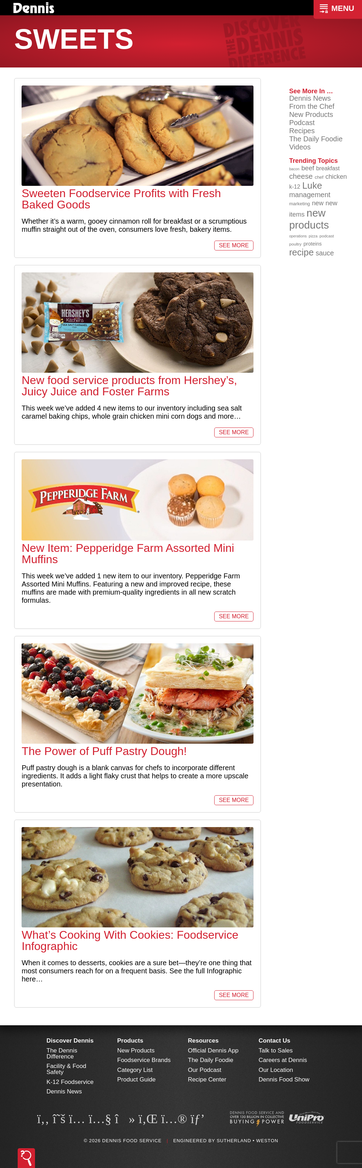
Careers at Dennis (283, 1060)
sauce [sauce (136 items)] (325, 253)
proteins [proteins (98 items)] (313, 244)
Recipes (302, 131)
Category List (135, 1070)
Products (130, 1040)
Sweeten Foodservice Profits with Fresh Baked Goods (121, 199)
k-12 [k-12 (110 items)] (294, 186)
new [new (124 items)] (317, 203)
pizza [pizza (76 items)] (313, 236)
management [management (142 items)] (310, 195)
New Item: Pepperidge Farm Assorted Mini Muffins (128, 554)
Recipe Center (207, 1079)
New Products (311, 114)
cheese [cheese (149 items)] (301, 176)
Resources (203, 1040)
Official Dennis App (213, 1050)
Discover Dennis (70, 1040)
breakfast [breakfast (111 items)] (328, 168)
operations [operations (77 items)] (298, 236)
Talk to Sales (276, 1050)
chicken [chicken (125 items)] (336, 176)
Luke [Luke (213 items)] (312, 185)
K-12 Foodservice (70, 1082)
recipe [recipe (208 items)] (301, 252)
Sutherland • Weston (247, 1140)
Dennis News (310, 98)
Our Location (276, 1070)
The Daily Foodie (316, 139)
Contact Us (275, 1040)
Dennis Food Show (284, 1079)
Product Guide (136, 1079)
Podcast (302, 122)
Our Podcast (205, 1070)
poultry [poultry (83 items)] (295, 244)
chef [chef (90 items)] (319, 177)
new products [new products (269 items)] (309, 219)
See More (234, 245)
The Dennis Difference (62, 1053)
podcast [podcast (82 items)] (327, 236)
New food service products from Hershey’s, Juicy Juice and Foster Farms (129, 386)
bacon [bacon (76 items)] (294, 169)
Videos (300, 147)
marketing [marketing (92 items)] (299, 203)
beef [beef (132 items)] (307, 168)
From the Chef (311, 106)
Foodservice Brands (144, 1060)
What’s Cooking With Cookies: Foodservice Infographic (130, 940)
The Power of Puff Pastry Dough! (104, 751)
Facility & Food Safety (66, 1069)
